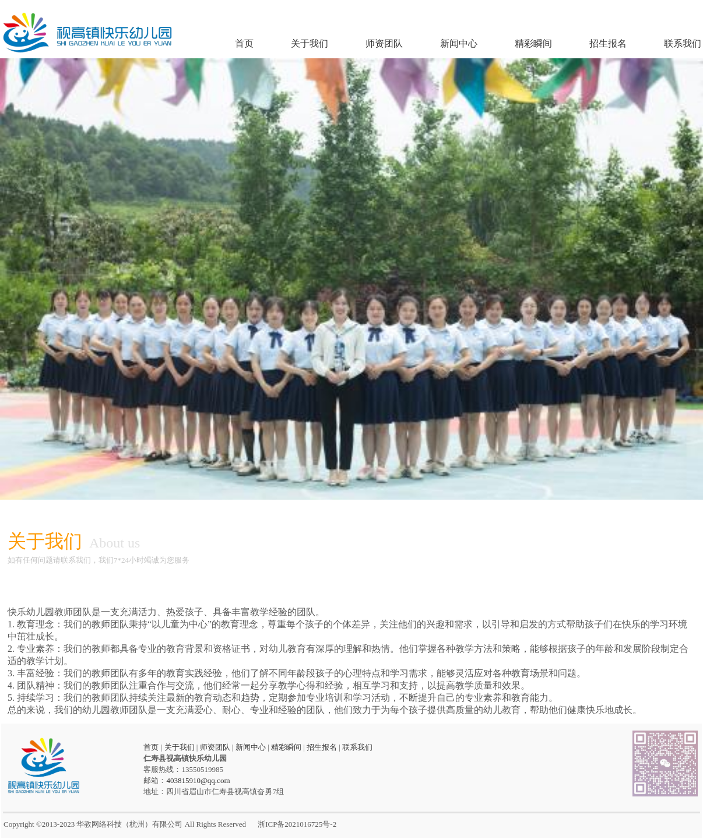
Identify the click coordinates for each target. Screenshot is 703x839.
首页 (244, 43)
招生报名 (608, 43)
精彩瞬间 (533, 43)
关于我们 (309, 43)
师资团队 (384, 43)
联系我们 (682, 43)
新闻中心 (458, 43)
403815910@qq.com (198, 780)
